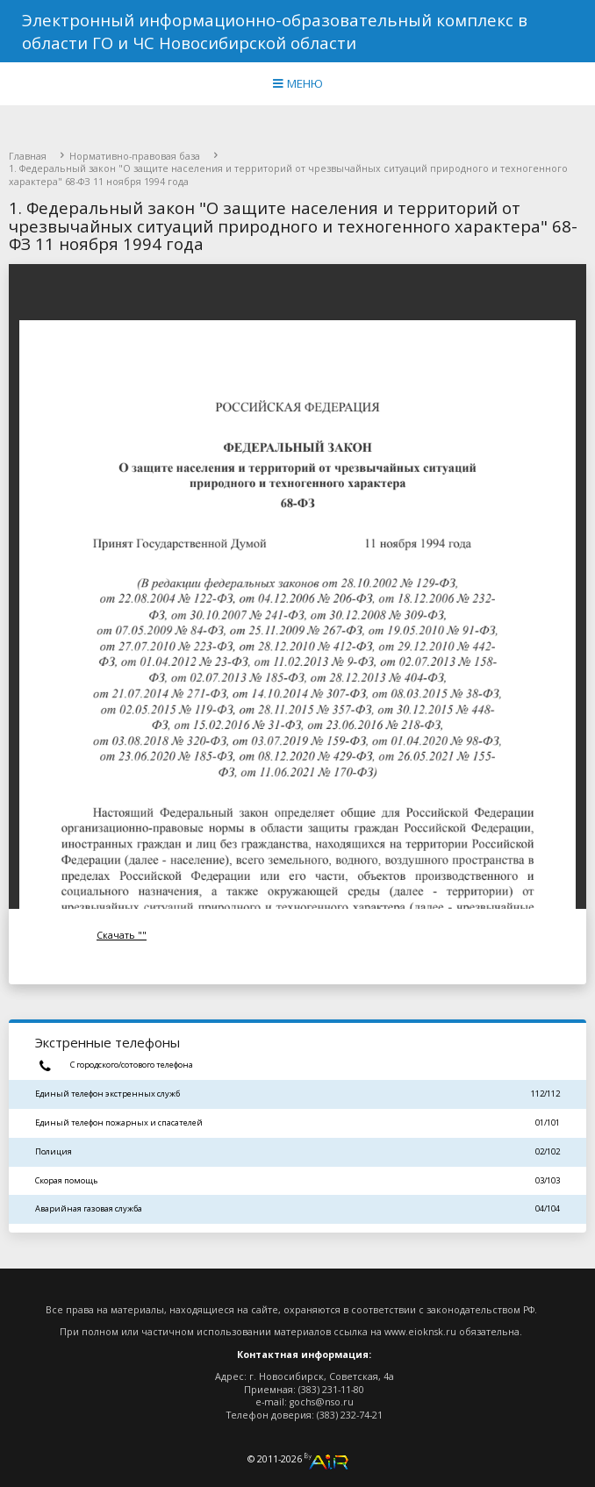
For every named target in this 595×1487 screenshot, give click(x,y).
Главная (28, 156)
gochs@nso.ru (322, 1402)
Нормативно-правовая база (134, 156)
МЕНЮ (298, 83)
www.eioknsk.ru (420, 1332)
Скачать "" (122, 935)
